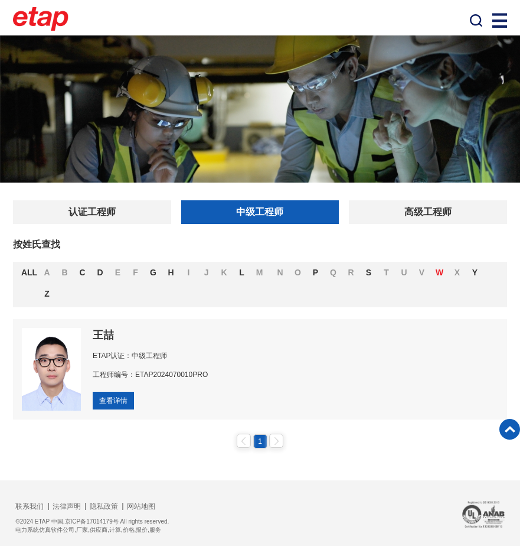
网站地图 (141, 506)
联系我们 (29, 506)
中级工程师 (259, 212)
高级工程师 (428, 212)
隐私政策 (104, 506)
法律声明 (67, 506)
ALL (29, 272)
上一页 (244, 441)
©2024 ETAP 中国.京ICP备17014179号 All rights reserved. (92, 521)
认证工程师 (92, 212)
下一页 (276, 441)
